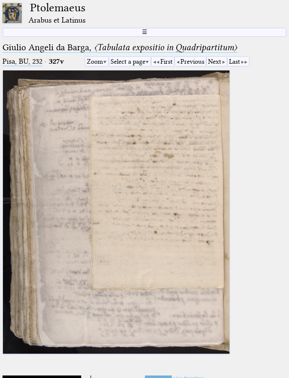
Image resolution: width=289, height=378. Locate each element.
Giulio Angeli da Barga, (120, 47)
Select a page (128, 61)
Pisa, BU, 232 (22, 61)
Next (214, 61)
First (166, 61)
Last (234, 61)
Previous (192, 61)
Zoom (95, 61)
